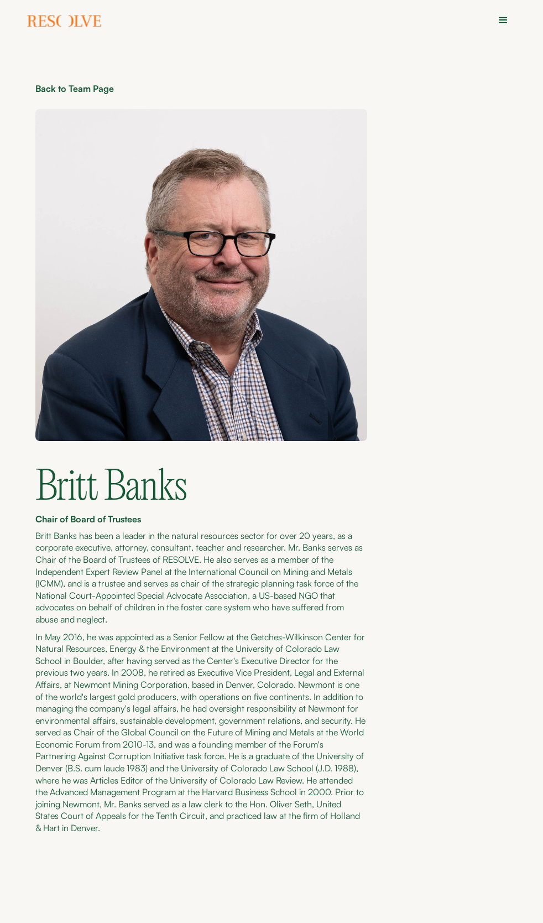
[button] (503, 20)
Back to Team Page (74, 88)
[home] (65, 22)
